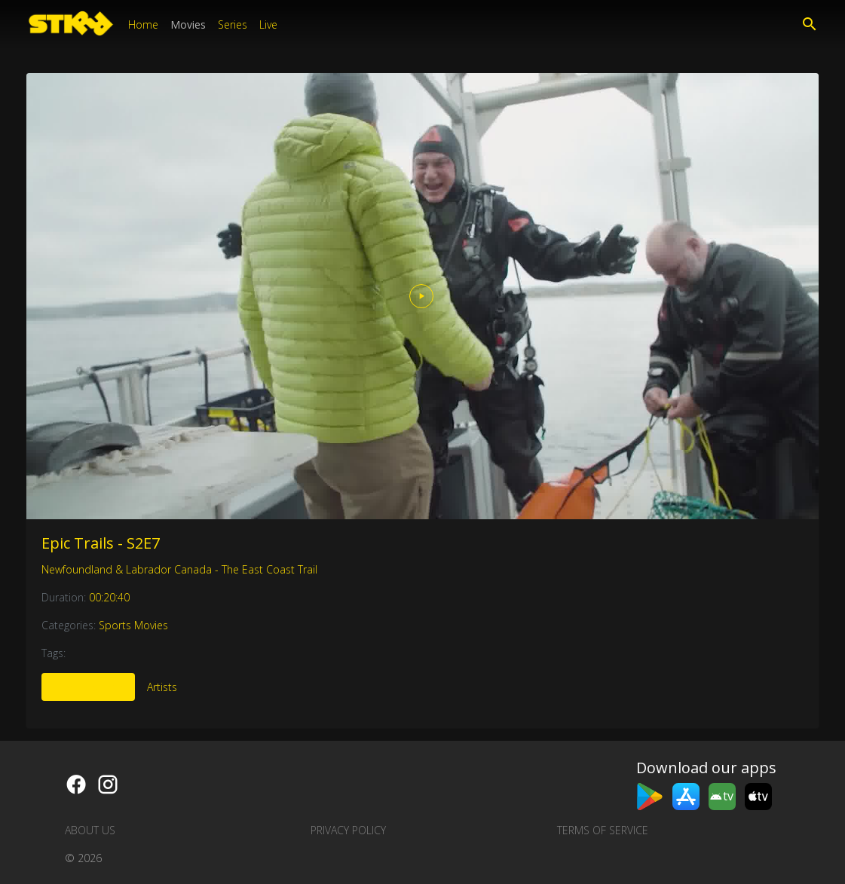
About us (90, 830)
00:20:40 (109, 597)
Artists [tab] (162, 687)
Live (268, 24)
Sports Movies (133, 625)
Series (232, 24)
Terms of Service (602, 830)
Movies (188, 24)
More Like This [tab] (88, 687)
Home (143, 24)
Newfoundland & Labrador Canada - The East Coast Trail (179, 569)
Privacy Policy (348, 830)
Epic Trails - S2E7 (100, 543)
